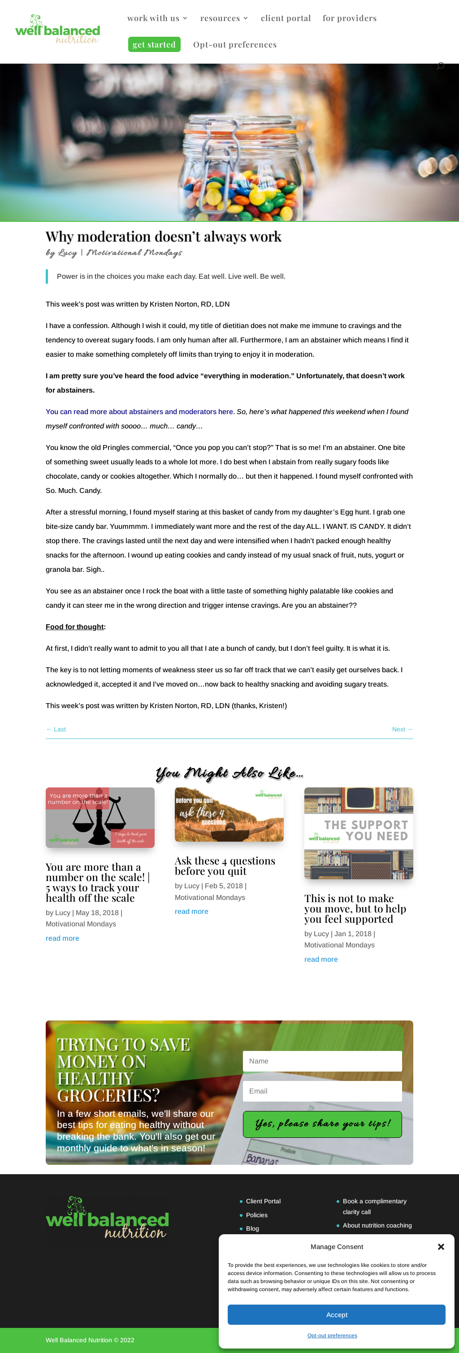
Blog (252, 1228)
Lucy (67, 253)
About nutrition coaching (377, 1225)
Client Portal (263, 1201)
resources (220, 19)
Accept (336, 1314)
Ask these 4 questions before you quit (225, 865)
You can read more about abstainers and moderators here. (140, 411)
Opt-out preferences (332, 1335)
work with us (153, 19)
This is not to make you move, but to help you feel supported (355, 908)
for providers (350, 19)
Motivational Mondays (134, 253)
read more (62, 938)
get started (154, 44)
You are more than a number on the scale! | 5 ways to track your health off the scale (98, 882)
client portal (286, 19)
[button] (441, 1246)
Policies (257, 1215)
